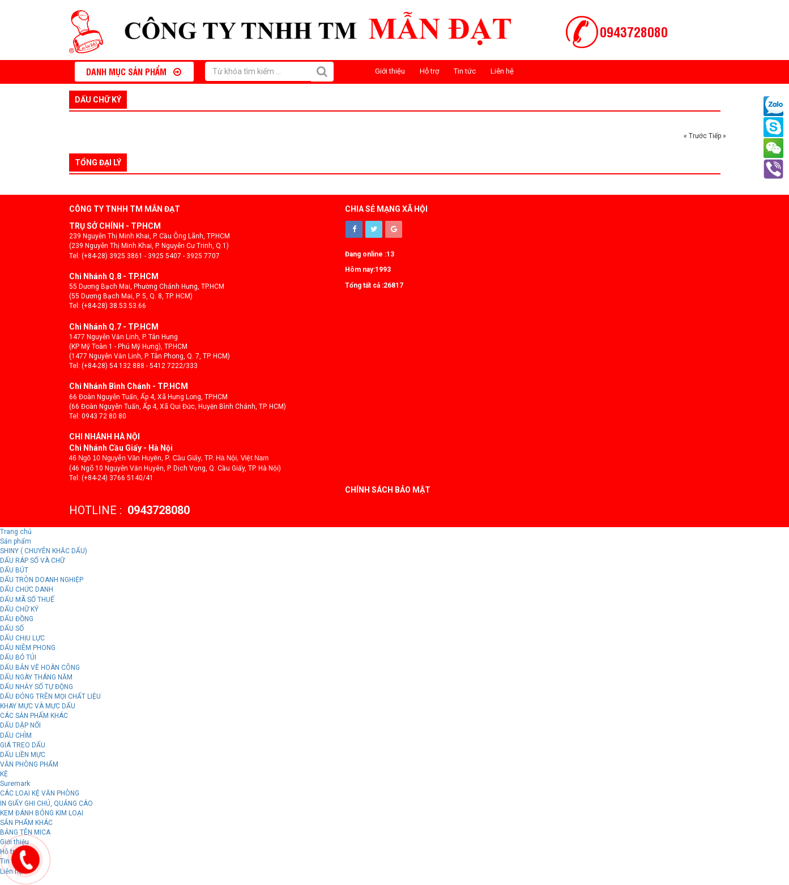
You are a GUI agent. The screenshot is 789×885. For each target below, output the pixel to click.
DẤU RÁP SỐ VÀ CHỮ (32, 561)
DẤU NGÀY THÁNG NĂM (36, 677)
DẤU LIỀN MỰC (22, 755)
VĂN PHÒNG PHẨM (29, 764)
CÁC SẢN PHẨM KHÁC (34, 716)
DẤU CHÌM (16, 735)
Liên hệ (502, 71)
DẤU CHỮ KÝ (98, 99)
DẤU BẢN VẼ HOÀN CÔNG (40, 668)
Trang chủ (16, 532)
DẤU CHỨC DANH (26, 589)
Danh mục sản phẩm (133, 71)
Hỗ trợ (429, 71)
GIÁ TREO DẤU (22, 745)
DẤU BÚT (14, 570)
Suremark (15, 784)
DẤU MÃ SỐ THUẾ (27, 600)
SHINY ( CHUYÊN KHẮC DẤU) (43, 551)
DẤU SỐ (12, 628)
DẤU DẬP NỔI (20, 725)
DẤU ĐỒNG (16, 619)
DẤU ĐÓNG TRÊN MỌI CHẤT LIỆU (50, 696)
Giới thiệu (390, 71)
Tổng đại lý (98, 162)
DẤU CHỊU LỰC (22, 638)
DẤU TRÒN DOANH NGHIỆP (41, 580)
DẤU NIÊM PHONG (28, 648)
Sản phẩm (15, 541)
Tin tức (465, 71)
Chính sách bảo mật (387, 489)
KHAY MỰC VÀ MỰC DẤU (37, 706)
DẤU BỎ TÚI (18, 657)
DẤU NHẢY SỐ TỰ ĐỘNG (36, 687)
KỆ (4, 774)
